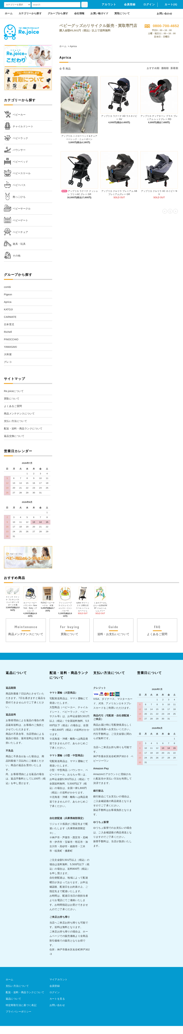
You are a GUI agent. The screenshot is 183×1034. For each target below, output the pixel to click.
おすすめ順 (153, 68)
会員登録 (128, 4)
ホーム (9, 13)
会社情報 (79, 13)
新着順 (174, 68)
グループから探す (58, 13)
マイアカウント (58, 987)
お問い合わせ (162, 13)
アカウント (106, 4)
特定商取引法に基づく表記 (21, 1013)
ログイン (147, 4)
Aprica (73, 46)
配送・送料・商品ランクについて (25, 1000)
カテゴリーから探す (30, 13)
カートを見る (57, 1006)
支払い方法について (17, 993)
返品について (13, 1006)
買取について (122, 13)
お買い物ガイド (99, 13)
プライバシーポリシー (18, 1019)
